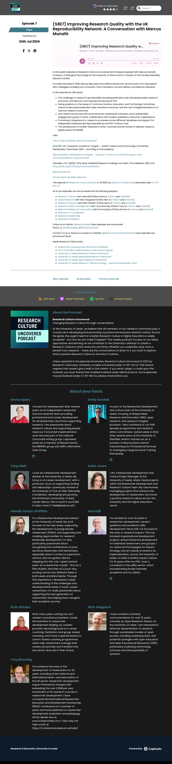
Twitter (111, 196)
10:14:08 (57, 146)
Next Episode (60, 278)
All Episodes (83, 278)
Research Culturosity (122, 182)
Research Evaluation (69, 219)
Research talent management (74, 206)
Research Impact (67, 196)
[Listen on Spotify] (97, 301)
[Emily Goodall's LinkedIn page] (111, 463)
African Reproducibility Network (69, 177)
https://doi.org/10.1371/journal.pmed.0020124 (76, 166)
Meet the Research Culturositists (75, 209)
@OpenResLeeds (69, 227)
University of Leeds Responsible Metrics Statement (85, 256)
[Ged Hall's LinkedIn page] (111, 581)
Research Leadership (69, 215)
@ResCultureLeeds (88, 227)
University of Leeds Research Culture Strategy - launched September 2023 (97, 263)
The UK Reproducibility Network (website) (75, 140)
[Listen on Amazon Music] (122, 301)
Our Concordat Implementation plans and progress (85, 250)
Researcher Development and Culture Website (83, 247)
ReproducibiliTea (61, 171)
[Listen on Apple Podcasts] (71, 301)
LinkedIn (124, 196)
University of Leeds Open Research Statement (82, 259)
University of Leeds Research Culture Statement (83, 253)
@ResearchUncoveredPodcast (118, 233)
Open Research (66, 199)
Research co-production (71, 212)
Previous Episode (109, 278)
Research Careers (67, 203)
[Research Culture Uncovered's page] (125, 9)
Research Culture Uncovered (84, 182)
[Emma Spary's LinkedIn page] (33, 459)
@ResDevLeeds (82, 224)
